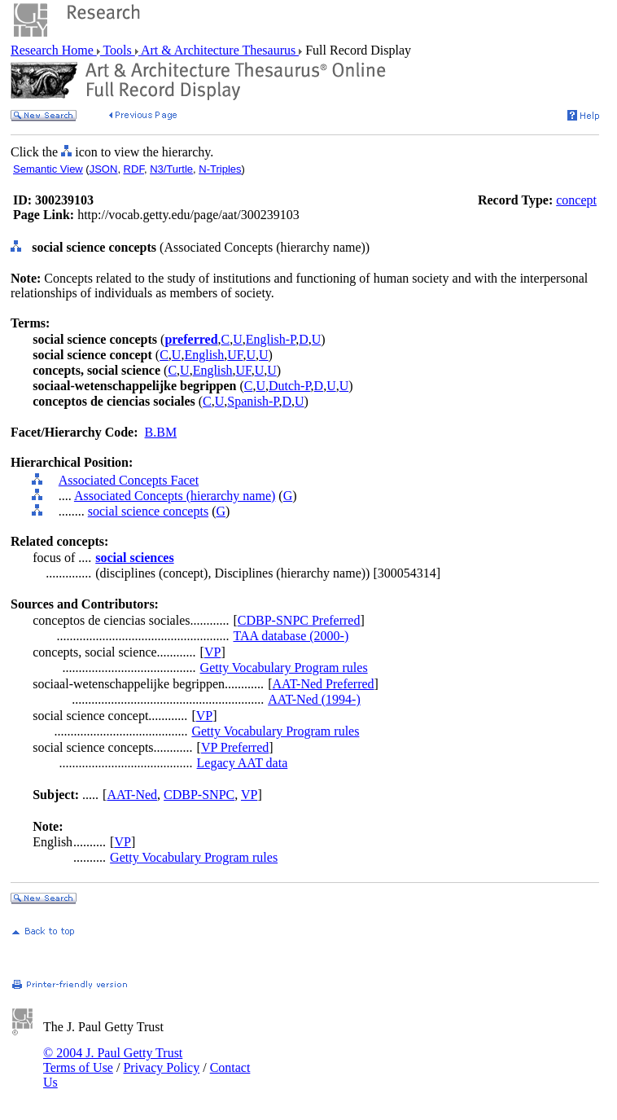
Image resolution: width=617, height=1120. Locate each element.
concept (576, 200)
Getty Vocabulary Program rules (284, 667)
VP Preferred (235, 747)
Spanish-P (252, 401)
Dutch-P (290, 386)
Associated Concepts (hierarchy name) (174, 496)
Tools (117, 50)
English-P (270, 339)
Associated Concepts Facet (129, 480)
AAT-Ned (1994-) (314, 699)
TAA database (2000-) (290, 636)
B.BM (161, 432)
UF (235, 355)
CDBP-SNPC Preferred (299, 620)
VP (212, 652)
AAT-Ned (132, 795)
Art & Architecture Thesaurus (218, 50)
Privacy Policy (161, 1067)
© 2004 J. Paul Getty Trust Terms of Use (112, 1060)
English (204, 355)
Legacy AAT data (242, 763)
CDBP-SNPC (199, 795)
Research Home (54, 50)
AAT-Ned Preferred (323, 684)
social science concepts (148, 511)
